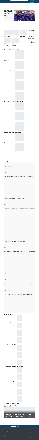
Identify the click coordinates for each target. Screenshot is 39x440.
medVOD (21, 433)
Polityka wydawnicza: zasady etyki (23, 430)
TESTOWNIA (6, 416)
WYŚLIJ (18, 426)
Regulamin (21, 435)
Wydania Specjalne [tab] (14, 49)
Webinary (13, 432)
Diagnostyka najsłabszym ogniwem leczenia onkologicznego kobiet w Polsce (31, 43)
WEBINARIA (17, 416)
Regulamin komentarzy (22, 436)
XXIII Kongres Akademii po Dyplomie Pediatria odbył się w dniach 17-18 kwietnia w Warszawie (31, 37)
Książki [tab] (4, 49)
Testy (12, 434)
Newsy (12, 429)
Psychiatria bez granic (14, 438)
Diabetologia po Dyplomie (6, 430)
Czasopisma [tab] (9, 49)
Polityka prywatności (22, 432)
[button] (5, 2)
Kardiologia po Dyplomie (6, 431)
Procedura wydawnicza (22, 429)
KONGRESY (21, 416)
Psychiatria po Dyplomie (6, 436)
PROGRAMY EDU (11, 416)
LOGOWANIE (32, 2)
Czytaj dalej (5, 16)
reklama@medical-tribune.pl (30, 437)
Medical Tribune (5, 432)
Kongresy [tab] (7, 49)
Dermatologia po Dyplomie (6, 429)
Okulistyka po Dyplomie (6, 434)
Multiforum (13, 431)
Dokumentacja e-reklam (22, 434)
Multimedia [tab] (20, 49)
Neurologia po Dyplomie (6, 433)
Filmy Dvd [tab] (18, 49)
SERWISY (13, 436)
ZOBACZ (30, 416)
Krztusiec (13, 437)
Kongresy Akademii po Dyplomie (15, 430)
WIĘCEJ (29, 45)
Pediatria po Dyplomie (6, 435)
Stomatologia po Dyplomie (6, 437)
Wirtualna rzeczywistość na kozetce (31, 41)
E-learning (13, 433)
